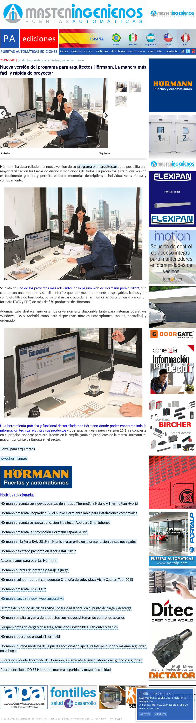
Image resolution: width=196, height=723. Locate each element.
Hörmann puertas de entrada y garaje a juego (35, 570)
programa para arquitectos (97, 166)
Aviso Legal (116, 718)
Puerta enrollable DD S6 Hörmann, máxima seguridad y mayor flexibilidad (56, 669)
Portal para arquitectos (18, 449)
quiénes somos (82, 51)
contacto (172, 51)
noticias (102, 51)
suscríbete (155, 51)
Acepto (145, 714)
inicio (64, 51)
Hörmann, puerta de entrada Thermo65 (30, 636)
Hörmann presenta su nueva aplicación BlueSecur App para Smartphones (55, 522)
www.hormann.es (14, 458)
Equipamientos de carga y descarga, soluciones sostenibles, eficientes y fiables (59, 627)
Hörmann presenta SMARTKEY (23, 589)
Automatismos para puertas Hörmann (29, 560)
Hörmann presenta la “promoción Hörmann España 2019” (44, 532)
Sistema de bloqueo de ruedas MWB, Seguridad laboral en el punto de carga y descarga (66, 608)
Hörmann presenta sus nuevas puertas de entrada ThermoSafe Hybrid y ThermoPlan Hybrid (69, 503)
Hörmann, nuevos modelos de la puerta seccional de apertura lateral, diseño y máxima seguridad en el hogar (73, 648)
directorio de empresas (128, 51)
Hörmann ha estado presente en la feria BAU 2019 (38, 551)
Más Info (160, 714)
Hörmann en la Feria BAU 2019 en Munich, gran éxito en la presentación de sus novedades (68, 541)
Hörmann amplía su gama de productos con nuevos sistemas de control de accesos (63, 617)
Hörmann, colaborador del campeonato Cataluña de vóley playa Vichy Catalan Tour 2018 (67, 579)
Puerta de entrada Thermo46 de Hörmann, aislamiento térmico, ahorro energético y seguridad (71, 660)
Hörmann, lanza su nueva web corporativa (32, 598)
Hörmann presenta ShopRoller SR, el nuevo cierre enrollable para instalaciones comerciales (69, 513)
